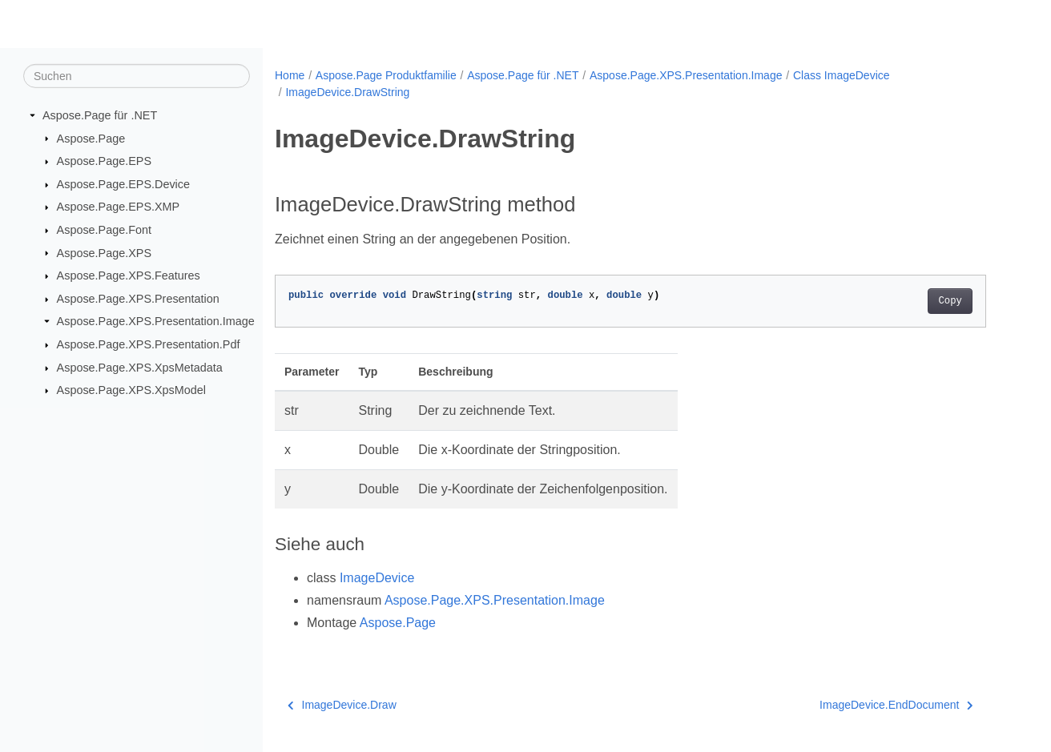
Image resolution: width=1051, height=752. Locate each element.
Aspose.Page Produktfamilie (386, 75)
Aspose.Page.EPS (104, 161)
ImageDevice (377, 578)
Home (289, 75)
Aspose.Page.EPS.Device (123, 184)
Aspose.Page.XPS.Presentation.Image (156, 321)
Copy (949, 301)
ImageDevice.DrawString (347, 92)
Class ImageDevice (841, 75)
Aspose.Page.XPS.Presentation (138, 298)
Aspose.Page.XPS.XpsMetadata (140, 367)
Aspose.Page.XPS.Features (128, 275)
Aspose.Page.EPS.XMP (118, 206)
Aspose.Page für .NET (99, 115)
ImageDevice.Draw (342, 704)
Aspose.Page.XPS (104, 252)
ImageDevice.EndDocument (896, 704)
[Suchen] (136, 76)
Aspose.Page (91, 137)
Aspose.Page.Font (104, 229)
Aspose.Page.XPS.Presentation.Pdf (148, 344)
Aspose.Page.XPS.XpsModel (131, 390)
